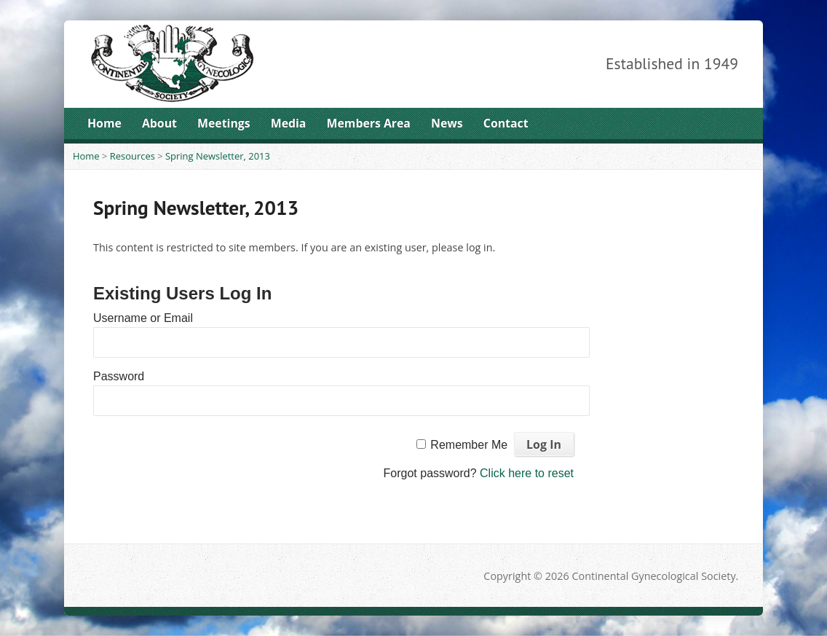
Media (288, 123)
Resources (132, 155)
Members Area (369, 123)
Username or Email (143, 318)
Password (118, 376)
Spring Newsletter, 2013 (217, 155)
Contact (506, 123)
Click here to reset (527, 473)
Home (104, 123)
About (159, 123)
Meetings (223, 123)
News (447, 123)
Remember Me (468, 445)
